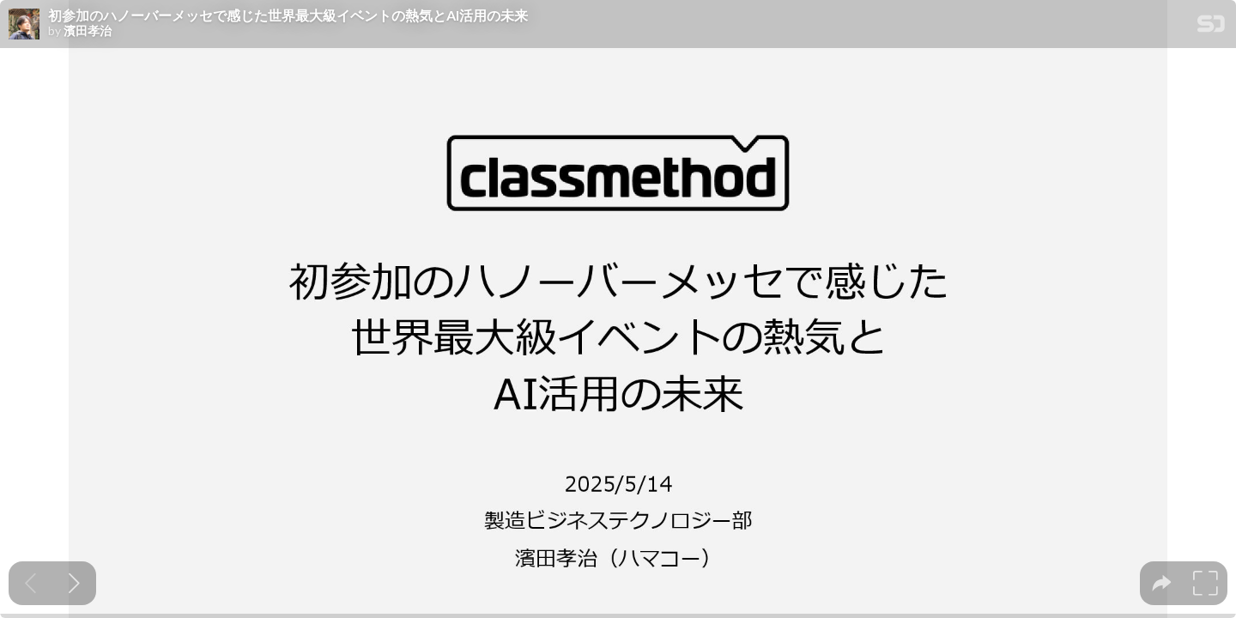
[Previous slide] (30, 583)
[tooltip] (1161, 583)
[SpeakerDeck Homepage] (1211, 27)
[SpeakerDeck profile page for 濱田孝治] (24, 25)
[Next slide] (74, 583)
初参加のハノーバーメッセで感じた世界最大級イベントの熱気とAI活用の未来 (288, 15)
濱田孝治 (88, 31)
